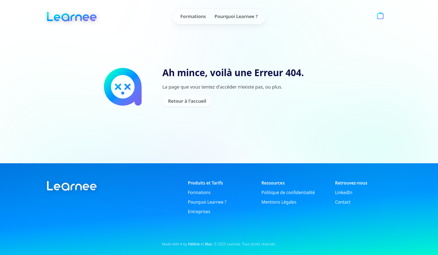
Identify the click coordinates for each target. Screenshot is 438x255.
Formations (193, 16)
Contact (342, 202)
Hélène (194, 244)
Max (208, 244)
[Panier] (380, 16)
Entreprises (199, 211)
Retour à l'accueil (187, 101)
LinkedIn (343, 192)
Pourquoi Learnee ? (236, 16)
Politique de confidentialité (288, 192)
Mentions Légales (278, 202)
